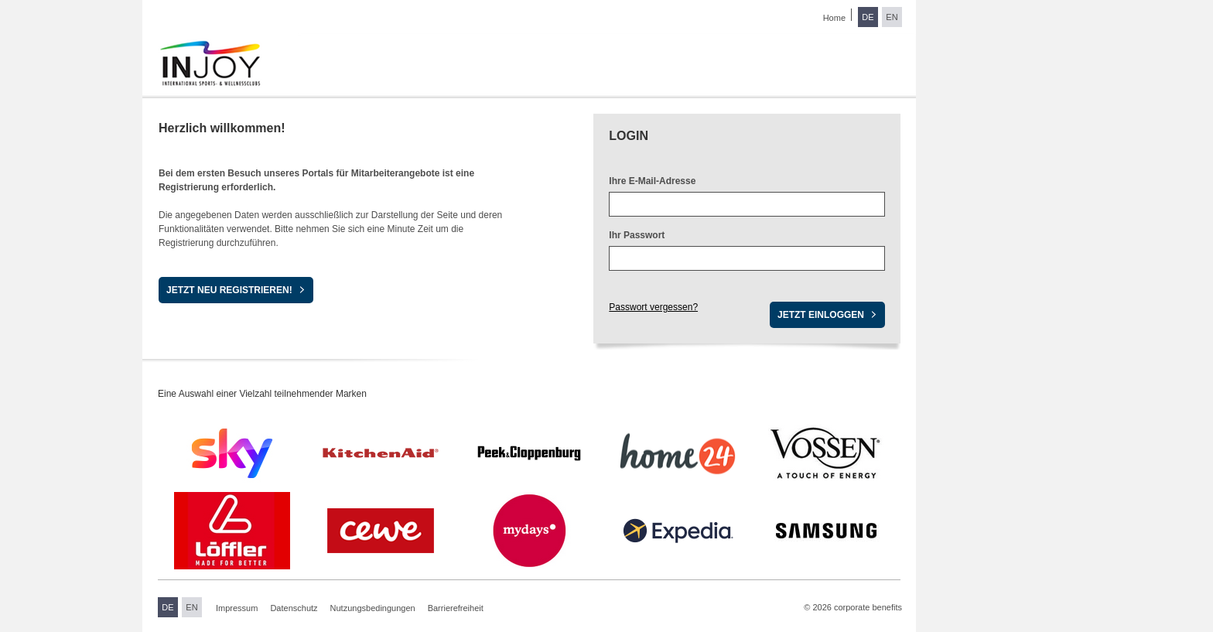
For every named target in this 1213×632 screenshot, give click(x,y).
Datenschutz (293, 608)
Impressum (237, 608)
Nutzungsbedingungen (372, 608)
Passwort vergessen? (653, 307)
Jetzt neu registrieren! (229, 290)
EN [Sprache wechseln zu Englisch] (891, 17)
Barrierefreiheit (455, 608)
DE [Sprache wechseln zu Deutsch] (867, 17)
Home (834, 17)
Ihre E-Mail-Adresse (652, 181)
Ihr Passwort (637, 235)
